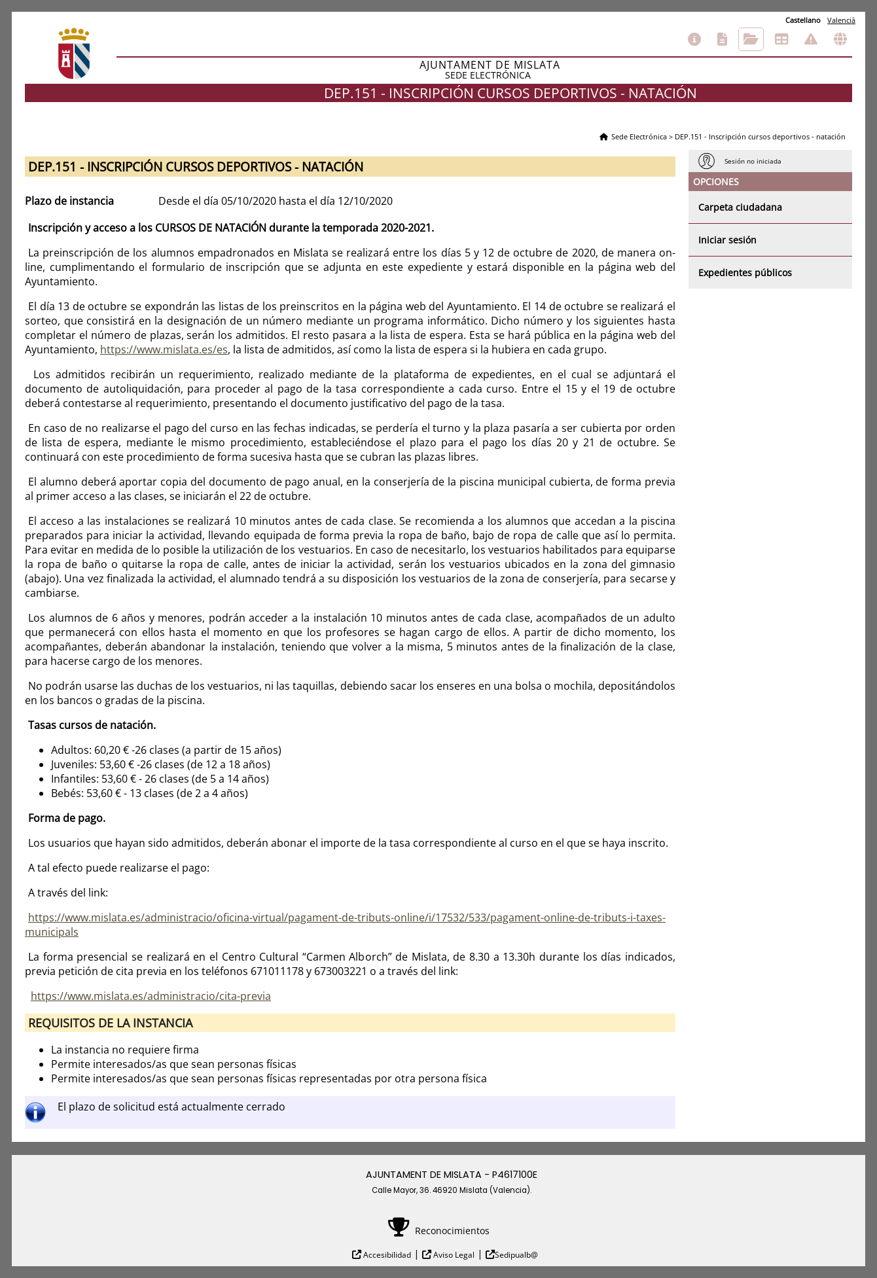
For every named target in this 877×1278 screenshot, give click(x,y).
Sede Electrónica (639, 136)
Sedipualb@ (516, 1254)
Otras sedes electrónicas (840, 39)
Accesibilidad (386, 1254)
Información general (694, 39)
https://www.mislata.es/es (164, 349)
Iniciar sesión (727, 240)
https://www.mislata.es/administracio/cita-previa (151, 996)
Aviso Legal (452, 1254)
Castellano (803, 20)
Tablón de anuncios (781, 39)
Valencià (841, 20)
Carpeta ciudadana (740, 207)
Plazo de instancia (69, 201)
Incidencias (811, 39)
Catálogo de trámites (722, 39)
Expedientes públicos (745, 272)
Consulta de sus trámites (751, 39)
